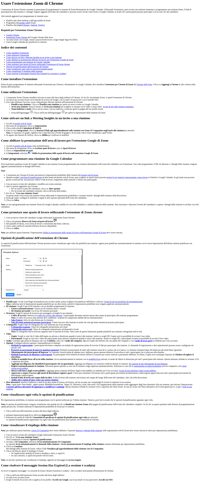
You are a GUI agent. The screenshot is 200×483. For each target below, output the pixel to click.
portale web (24, 23)
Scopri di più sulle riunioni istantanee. (118, 107)
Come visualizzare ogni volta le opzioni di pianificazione (29, 69)
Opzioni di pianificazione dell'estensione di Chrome (27, 67)
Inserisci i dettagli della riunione (89, 430)
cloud (184, 366)
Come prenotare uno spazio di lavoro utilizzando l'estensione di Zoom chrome (38, 64)
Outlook (33, 25)
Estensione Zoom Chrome (16, 37)
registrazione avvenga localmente (147, 366)
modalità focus (95, 359)
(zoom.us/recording (19, 368)
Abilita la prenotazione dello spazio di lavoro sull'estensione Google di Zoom (74, 233)
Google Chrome (12, 35)
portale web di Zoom (23, 123)
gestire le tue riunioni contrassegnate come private (127, 177)
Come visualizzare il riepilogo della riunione (24, 71)
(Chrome (25, 25)
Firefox (41, 25)
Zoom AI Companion (40, 430)
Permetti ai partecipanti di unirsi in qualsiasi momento (35, 350)
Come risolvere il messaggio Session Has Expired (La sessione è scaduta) (36, 73)
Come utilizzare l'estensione (17, 55)
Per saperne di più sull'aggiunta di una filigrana (148, 364)
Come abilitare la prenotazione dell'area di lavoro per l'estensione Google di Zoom (39, 60)
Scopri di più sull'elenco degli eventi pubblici (137, 371)
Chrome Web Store (144, 84)
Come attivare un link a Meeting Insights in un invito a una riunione (34, 57)
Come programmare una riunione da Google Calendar (28, 62)
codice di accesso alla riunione (49, 315)
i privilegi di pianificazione (31, 177)
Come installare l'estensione (17, 53)
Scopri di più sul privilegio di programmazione (123, 302)
